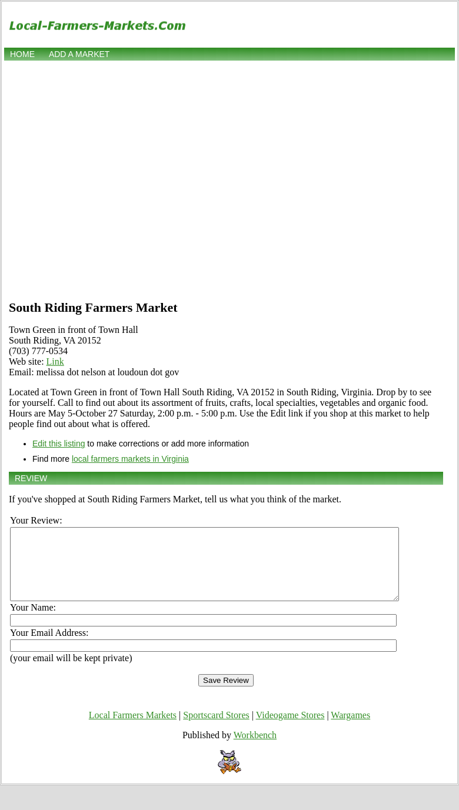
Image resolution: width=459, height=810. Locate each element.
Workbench (255, 749)
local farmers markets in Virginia (130, 459)
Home (22, 54)
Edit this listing (58, 443)
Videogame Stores (290, 729)
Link (55, 361)
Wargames (350, 729)
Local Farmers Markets (133, 729)
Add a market (79, 54)
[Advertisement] (110, 179)
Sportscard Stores (216, 729)
